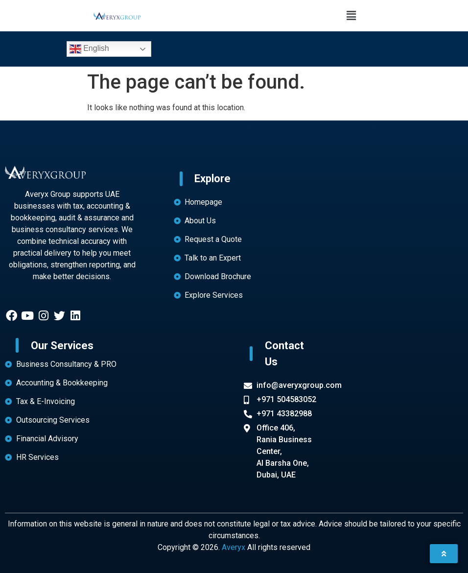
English (89, 49)
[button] (351, 15)
